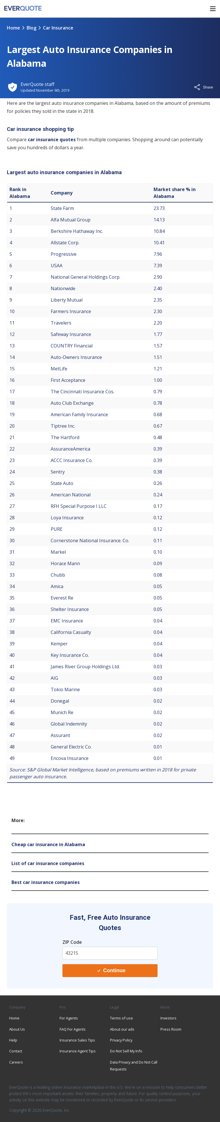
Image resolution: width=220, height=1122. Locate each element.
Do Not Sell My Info (126, 1051)
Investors (168, 1018)
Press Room (170, 1029)
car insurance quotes (52, 139)
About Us (17, 1029)
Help (13, 1040)
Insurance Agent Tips (78, 1051)
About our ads (122, 1029)
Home (13, 28)
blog (31, 28)
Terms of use (121, 1018)
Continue (111, 970)
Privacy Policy (121, 1040)
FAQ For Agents (73, 1029)
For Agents (69, 1018)
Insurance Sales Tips (77, 1040)
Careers (16, 1062)
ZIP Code (72, 942)
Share (203, 87)
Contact (15, 1051)
